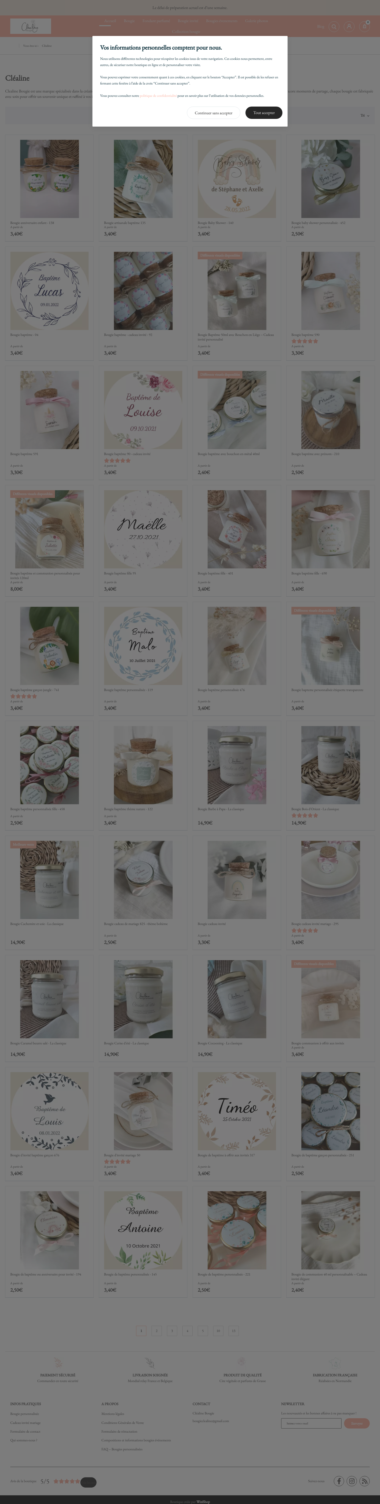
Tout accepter (264, 112)
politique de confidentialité (158, 95)
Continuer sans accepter (214, 113)
